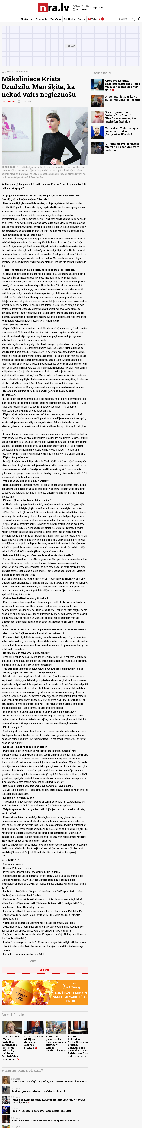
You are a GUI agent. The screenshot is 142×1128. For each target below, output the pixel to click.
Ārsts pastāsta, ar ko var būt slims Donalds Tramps (122, 98)
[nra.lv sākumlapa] (53, 7)
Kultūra (10, 71)
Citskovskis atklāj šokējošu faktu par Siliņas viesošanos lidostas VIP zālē (122, 85)
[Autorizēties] (138, 19)
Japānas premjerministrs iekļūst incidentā (38, 1091)
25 (29, 1103)
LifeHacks (69, 19)
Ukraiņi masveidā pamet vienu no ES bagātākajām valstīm (122, 147)
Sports (81, 19)
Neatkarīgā (26, 19)
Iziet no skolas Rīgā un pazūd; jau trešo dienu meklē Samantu (49, 1081)
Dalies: (33, 961)
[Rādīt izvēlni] (3, 19)
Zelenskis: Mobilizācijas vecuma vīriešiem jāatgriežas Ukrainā (121, 131)
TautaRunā (55, 19)
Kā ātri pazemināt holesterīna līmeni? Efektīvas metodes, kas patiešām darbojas (121, 116)
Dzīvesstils (41, 19)
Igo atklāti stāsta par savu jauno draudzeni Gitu (41, 1110)
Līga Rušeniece (8, 101)
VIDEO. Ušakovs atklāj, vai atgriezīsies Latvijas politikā (34, 1042)
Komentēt (44, 969)
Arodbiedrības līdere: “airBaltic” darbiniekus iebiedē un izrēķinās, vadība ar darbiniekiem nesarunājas (10, 1048)
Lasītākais (101, 73)
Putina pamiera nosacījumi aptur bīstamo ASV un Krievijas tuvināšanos (48, 1101)
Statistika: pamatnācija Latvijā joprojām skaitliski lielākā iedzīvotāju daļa (56, 1043)
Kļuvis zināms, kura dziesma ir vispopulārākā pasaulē (45, 1120)
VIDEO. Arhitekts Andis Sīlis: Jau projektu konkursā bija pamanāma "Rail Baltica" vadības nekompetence (78, 1046)
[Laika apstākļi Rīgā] (98, 8)
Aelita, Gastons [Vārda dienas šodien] (80, 9)
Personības (22, 71)
